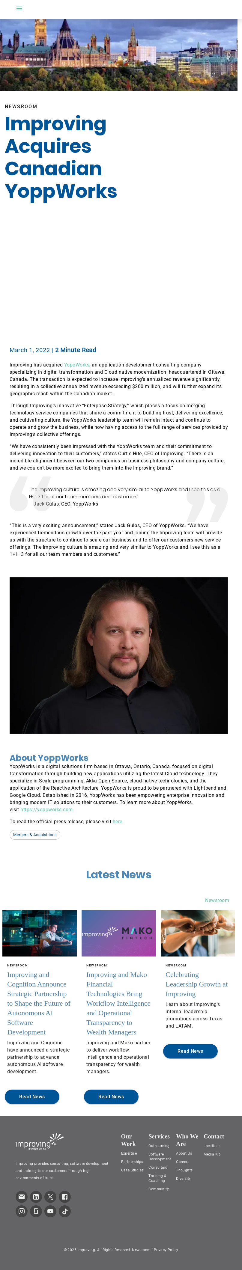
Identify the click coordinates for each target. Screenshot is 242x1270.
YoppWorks (77, 365)
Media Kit (212, 1154)
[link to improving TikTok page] (65, 1211)
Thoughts (184, 1170)
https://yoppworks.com (46, 809)
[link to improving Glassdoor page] (36, 1211)
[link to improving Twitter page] (50, 1197)
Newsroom (217, 900)
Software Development (159, 1156)
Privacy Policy (166, 1250)
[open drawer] (19, 8)
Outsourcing (158, 1146)
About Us (184, 1153)
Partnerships (132, 1162)
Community (158, 1189)
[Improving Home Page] (40, 1141)
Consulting (157, 1167)
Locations (212, 1146)
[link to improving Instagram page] (22, 1211)
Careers (182, 1162)
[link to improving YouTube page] (50, 1211)
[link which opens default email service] (22, 1197)
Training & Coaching (157, 1178)
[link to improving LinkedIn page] (36, 1197)
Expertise (129, 1153)
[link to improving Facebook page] (65, 1197)
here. (118, 821)
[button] (35, 835)
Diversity (183, 1179)
